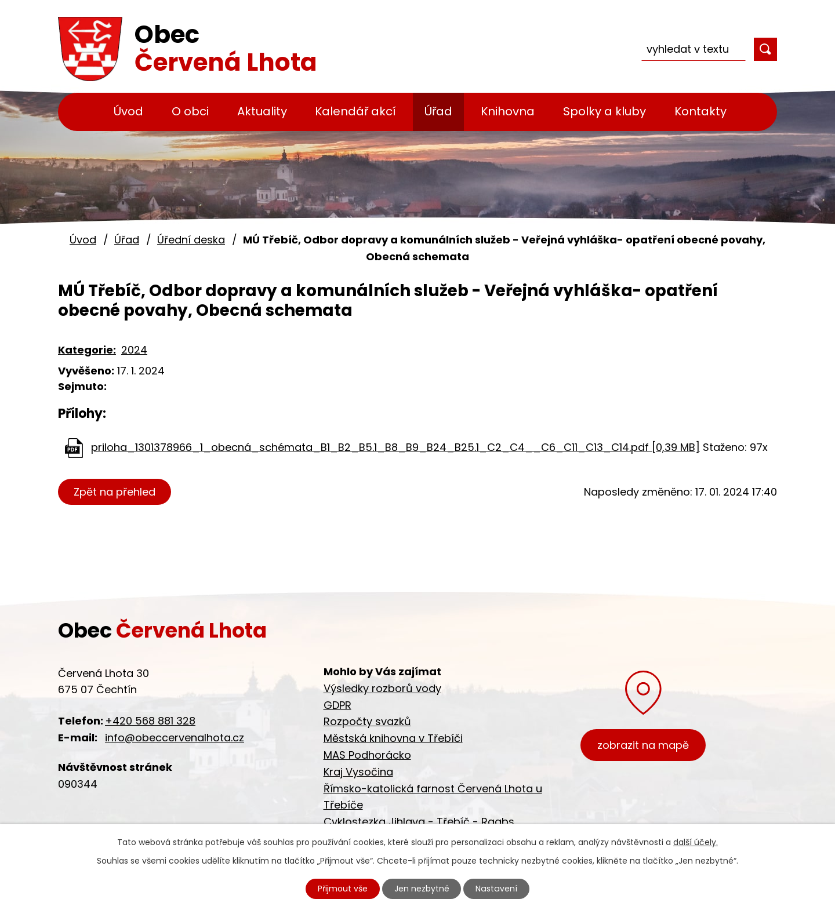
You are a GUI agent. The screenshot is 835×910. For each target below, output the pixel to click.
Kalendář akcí (355, 111)
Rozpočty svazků (367, 721)
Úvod (128, 111)
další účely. (695, 842)
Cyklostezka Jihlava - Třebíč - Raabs (419, 821)
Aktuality (262, 111)
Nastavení (497, 888)
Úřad (438, 111)
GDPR (337, 705)
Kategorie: (87, 350)
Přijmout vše (343, 888)
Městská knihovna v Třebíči (393, 738)
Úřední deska (191, 239)
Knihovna (508, 111)
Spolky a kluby (604, 111)
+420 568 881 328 (150, 721)
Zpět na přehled (114, 492)
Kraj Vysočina (358, 772)
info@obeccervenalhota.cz (174, 737)
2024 (134, 350)
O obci (190, 111)
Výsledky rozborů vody (382, 688)
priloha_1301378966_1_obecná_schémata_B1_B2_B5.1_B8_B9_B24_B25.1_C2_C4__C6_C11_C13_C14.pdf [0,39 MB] (395, 447)
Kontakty (700, 111)
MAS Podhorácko (367, 755)
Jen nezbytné (422, 888)
